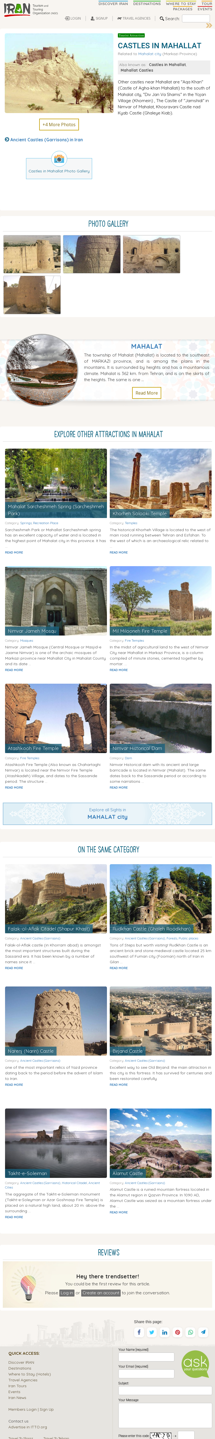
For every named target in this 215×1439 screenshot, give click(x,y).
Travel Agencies (23, 1333)
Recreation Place (45, 476)
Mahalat (146, 300)
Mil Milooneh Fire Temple (140, 584)
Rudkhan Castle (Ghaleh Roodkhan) (152, 882)
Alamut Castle (128, 1127)
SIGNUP (102, 18)
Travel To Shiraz (20, 1392)
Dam (128, 711)
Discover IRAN (21, 1315)
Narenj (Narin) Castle (31, 1004)
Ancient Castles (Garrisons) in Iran (46, 139)
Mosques (26, 594)
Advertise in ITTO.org (27, 1380)
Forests (172, 892)
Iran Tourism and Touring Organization (66, 1423)
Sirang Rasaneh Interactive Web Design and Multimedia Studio (87, 1433)
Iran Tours (17, 1339)
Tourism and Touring (149, 1423)
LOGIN (76, 18)
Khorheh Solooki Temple (140, 467)
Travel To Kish (54, 1398)
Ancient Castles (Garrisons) (40, 892)
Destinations (19, 1321)
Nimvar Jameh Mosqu (32, 584)
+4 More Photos (59, 124)
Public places (188, 892)
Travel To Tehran (56, 1392)
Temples (131, 476)
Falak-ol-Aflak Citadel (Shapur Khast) (49, 882)
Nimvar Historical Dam (137, 702)
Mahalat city (149, 53)
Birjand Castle (128, 1004)
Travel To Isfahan (21, 1398)
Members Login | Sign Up (31, 1362)
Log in (67, 1246)
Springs (26, 476)
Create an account (101, 1246)
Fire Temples (134, 594)
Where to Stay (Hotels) (29, 1327)
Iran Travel (124, 1423)
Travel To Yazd (19, 1409)
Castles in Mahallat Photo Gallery (59, 170)
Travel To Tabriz (20, 1403)
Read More (146, 346)
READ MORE (14, 506)
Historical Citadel (74, 1136)
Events (14, 1345)
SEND (165, 1400)
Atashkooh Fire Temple (33, 702)
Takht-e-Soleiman (27, 1127)
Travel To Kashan (56, 1409)
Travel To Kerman (57, 1403)
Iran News (17, 1351)
